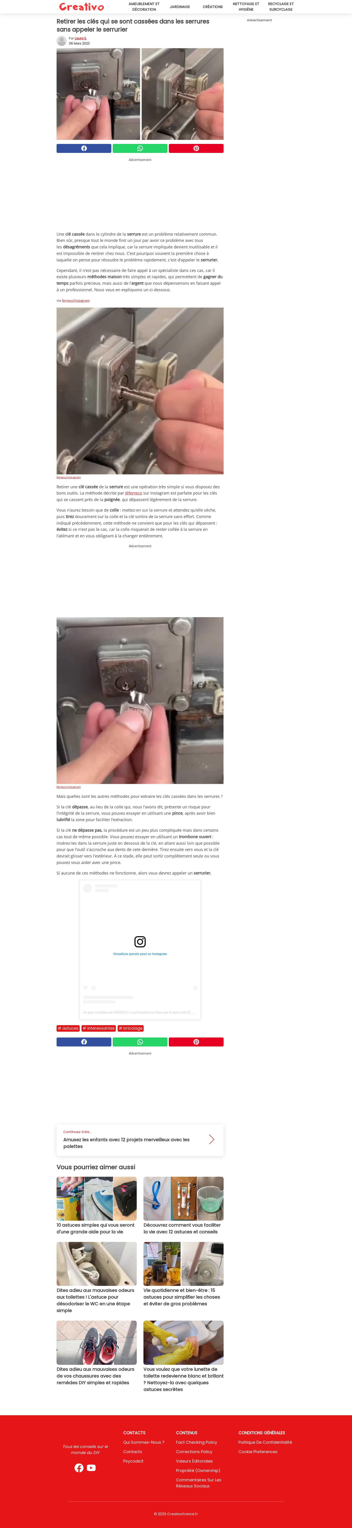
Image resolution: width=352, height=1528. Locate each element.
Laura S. (81, 38)
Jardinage (180, 6)
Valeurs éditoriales (194, 1461)
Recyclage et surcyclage (281, 6)
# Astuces (68, 1028)
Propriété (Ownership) (198, 1470)
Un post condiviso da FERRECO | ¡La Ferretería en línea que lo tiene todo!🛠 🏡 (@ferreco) (147, 1012)
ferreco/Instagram (76, 300)
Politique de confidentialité (265, 1442)
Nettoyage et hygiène (246, 6)
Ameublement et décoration (144, 6)
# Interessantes (99, 1028)
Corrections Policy (194, 1451)
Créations (213, 6)
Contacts (132, 1451)
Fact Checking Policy (196, 1442)
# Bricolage (131, 1028)
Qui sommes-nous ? (144, 1442)
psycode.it (133, 1461)
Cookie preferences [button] (257, 1451)
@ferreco (133, 493)
